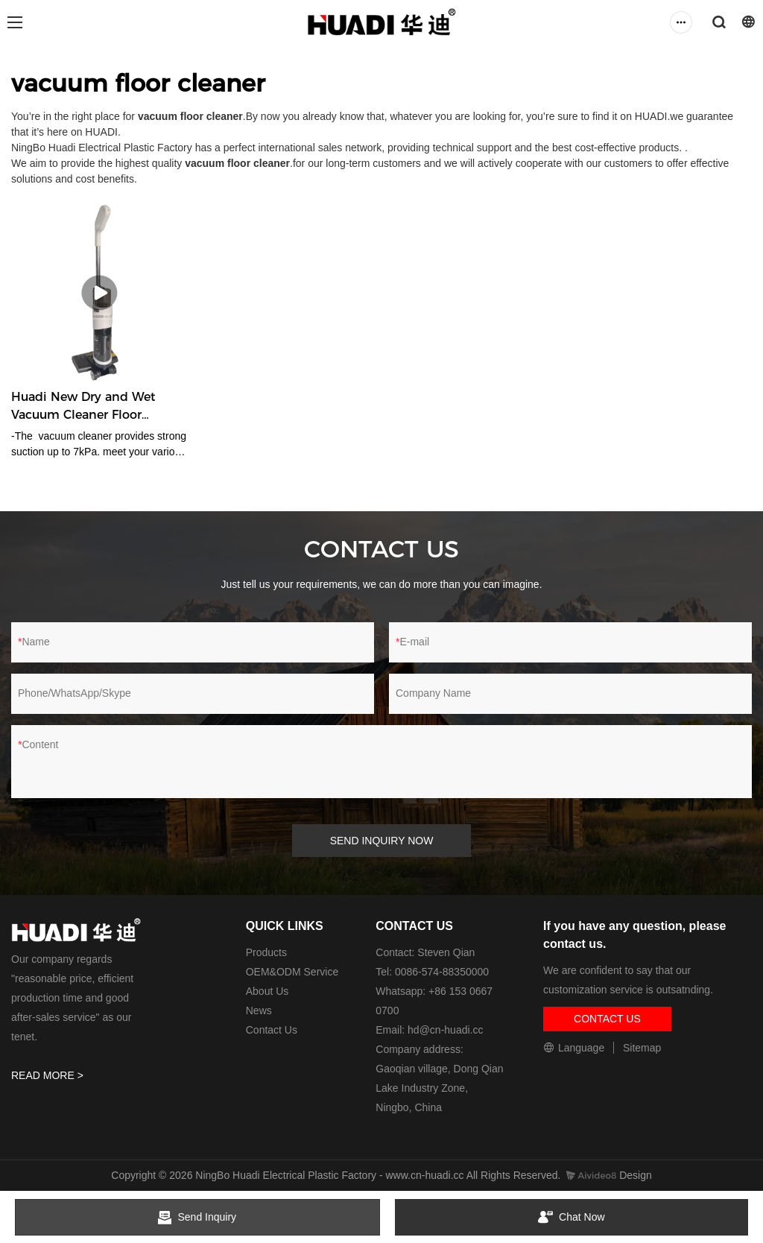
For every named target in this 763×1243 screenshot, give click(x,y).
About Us (267, 991)
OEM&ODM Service (292, 972)
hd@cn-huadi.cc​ (445, 1030)
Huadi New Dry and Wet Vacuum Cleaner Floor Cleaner (83, 407)
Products (266, 952)
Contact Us (271, 1030)
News (259, 1010)
